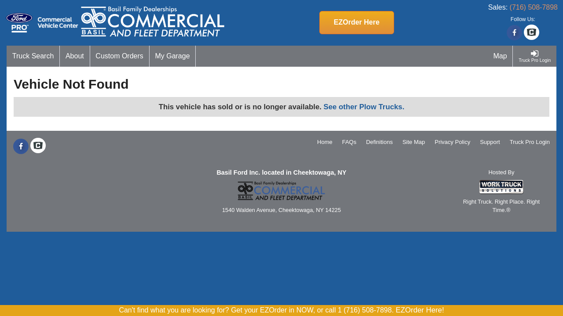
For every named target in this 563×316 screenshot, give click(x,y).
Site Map (413, 142)
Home (325, 142)
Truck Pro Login (530, 142)
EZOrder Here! (420, 310)
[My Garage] (173, 56)
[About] (75, 56)
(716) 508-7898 (534, 7)
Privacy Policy (452, 142)
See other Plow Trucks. (364, 107)
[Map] (500, 56)
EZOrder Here (357, 22)
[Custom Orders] (120, 56)
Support (490, 142)
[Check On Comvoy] (531, 32)
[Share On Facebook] (514, 32)
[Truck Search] (33, 56)
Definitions (379, 142)
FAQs (349, 142)
